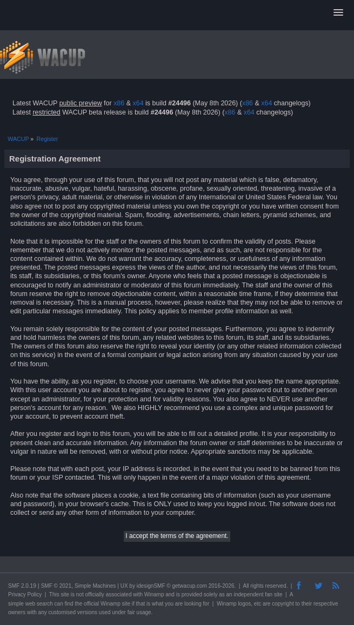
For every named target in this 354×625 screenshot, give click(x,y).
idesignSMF (151, 586)
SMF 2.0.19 (22, 586)
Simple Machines (95, 586)
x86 (118, 103)
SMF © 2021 (56, 586)
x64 (137, 103)
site (65, 594)
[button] (338, 13)
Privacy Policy (25, 594)
